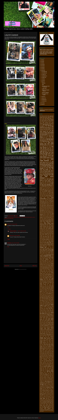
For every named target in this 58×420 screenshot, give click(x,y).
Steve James (44, 368)
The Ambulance (49, 377)
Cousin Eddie (49, 231)
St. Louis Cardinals (45, 365)
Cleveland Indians (50, 228)
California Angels (42, 215)
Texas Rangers (44, 377)
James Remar (51, 279)
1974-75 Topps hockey (49, 121)
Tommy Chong (46, 395)
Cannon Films (42, 216)
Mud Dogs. (41, 327)
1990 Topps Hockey (47, 168)
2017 (42, 102)
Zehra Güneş (42, 411)
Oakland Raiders (42, 333)
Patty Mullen (44, 335)
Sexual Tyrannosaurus (43, 359)
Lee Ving (48, 302)
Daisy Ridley (50, 232)
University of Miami (45, 400)
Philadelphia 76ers (42, 337)
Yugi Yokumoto (51, 409)
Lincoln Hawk (46, 303)
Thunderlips (51, 391)
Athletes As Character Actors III (45, 90)
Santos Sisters (49, 354)
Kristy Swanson (50, 299)
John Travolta (45, 290)
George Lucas (47, 266)
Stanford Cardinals (50, 365)
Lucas (45, 307)
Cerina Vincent (47, 220)
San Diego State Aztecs (43, 354)
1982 (41, 136)
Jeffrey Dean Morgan (46, 283)
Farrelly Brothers (48, 254)
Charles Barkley (51, 220)
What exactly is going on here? (46, 49)
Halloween (48, 269)
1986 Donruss (44, 151)
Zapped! (52, 410)
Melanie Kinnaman (50, 315)
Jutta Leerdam (42, 295)
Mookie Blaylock (48, 323)
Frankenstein (47, 259)
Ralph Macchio (45, 343)
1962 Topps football (49, 115)
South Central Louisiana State (44, 363)
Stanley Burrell (42, 366)
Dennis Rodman (42, 240)
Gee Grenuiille (46, 265)
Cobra (44, 230)
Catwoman (41, 220)
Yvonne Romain (42, 410)
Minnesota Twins (51, 321)
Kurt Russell (42, 300)
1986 (8, 217)
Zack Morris (49, 410)
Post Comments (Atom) (22, 269)
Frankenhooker (42, 259)
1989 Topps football (46, 164)
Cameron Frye (51, 215)
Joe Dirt (52, 287)
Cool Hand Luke (51, 230)
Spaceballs (49, 363)
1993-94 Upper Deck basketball (47, 185)
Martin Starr (41, 314)
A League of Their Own (50, 186)
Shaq (49, 359)
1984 (44, 140)
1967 (51, 117)
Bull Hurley (44, 214)
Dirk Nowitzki (51, 243)
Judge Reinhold (51, 292)
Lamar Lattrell (49, 300)
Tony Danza (50, 395)
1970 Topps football (48, 118)
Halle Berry (45, 269)
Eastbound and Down (46, 250)
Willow (50, 407)
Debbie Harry (48, 238)
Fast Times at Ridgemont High (46, 255)
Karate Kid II (46, 295)
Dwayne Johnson (48, 249)
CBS (43, 220)
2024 (42, 61)
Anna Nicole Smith (42, 195)
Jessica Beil (48, 286)
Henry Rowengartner (48, 274)
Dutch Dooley (42, 249)
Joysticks (47, 292)
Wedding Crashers (42, 405)
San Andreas (51, 353)
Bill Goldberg (41, 206)
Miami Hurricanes (46, 316)
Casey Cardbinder (44, 218)
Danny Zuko (49, 234)
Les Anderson (51, 302)
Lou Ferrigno (44, 306)
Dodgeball (48, 244)
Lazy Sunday (44, 302)
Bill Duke (52, 205)
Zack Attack (46, 410)
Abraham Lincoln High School (44, 188)
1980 (50, 130)
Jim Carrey (51, 286)
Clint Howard (46, 229)
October (43, 74)
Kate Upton (48, 296)
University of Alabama (47, 399)
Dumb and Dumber (46, 248)
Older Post (34, 265)
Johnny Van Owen (49, 290)
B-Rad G (43, 200)
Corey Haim (46, 231)
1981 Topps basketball (50, 134)
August (43, 77)
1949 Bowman (42, 115)
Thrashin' (41, 391)
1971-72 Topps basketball (49, 119)
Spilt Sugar (9, 242)
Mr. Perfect (43, 326)
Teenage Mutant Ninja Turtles (49, 375)
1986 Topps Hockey (46, 153)
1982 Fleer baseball (45, 136)
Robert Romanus (47, 348)
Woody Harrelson (47, 408)
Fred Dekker (44, 260)
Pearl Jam (51, 335)
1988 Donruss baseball (44, 159)
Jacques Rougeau (46, 279)
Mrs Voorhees (47, 326)
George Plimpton (51, 266)
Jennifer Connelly (26, 217)
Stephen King (49, 367)
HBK (47, 272)
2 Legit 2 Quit (44, 88)
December (44, 71)
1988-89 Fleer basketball (49, 162)
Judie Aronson (42, 293)
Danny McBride (44, 234)
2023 (42, 62)
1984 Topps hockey (43, 144)
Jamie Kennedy (42, 280)
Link (49, 303)
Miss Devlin (41, 322)
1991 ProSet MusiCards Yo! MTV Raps (46, 175)
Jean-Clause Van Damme (47, 282)
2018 (42, 70)
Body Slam (46, 209)
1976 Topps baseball (50, 123)
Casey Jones (48, 218)
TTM (52, 397)
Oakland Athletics (50, 332)
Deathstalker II (44, 238)
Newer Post (7, 265)
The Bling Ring (50, 378)
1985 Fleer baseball (48, 146)
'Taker (43, 84)
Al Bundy (46, 190)
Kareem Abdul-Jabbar (43, 296)
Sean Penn (44, 357)
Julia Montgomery (49, 293)
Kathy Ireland (51, 296)
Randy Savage (51, 344)
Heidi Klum (43, 274)
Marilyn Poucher (47, 311)
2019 (42, 68)
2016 (42, 104)
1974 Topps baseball (50, 120)
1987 (46, 154)
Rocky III (46, 350)
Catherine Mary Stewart (44, 219)
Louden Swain (49, 306)
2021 (42, 65)
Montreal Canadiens (43, 323)
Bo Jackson (44, 208)
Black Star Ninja (42, 207)
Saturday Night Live (46, 355)
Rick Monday (44, 347)
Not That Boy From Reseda (45, 94)
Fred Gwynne (49, 260)
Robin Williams (42, 349)
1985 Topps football (46, 148)
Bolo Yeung (49, 209)
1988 (48, 157)
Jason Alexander (44, 281)
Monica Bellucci (45, 322)
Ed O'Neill (51, 250)
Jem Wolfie (51, 283)
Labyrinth (30, 217)
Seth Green (51, 358)
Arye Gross (47, 198)
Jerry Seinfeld (49, 285)
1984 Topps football (48, 143)
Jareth (22, 217)
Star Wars (49, 366)
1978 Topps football (46, 127)
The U (44, 386)
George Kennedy (42, 266)
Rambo (49, 343)
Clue (48, 229)
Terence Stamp (49, 376)
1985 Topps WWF (50, 150)
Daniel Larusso (49, 233)
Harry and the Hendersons (49, 271)
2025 (42, 59)
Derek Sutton (42, 241)
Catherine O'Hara (50, 219)
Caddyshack (51, 214)
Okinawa (47, 333)
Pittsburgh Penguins (50, 338)
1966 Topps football (46, 117)
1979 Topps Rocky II (45, 130)
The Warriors (43, 387)
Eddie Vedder (42, 251)
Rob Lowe (51, 347)
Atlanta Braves (42, 199)
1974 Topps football (42, 121)
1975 (52, 121)
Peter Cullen (42, 336)
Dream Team (49, 247)
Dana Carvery (44, 233)
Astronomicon (51, 198)
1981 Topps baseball (43, 134)
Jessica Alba (44, 286)
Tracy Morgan (50, 397)
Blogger (39, 417)
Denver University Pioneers (49, 240)
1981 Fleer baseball (50, 133)
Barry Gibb (48, 201)
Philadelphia (51, 336)
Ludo (33, 217)
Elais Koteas (46, 251)
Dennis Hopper (51, 239)
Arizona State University (45, 197)
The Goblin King (10, 218)
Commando (47, 230)
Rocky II (43, 350)
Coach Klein (41, 230)
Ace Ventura (51, 188)
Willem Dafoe (42, 407)
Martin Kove (47, 313)
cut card (47, 232)
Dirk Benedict (47, 243)
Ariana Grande (44, 196)
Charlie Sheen (48, 221)
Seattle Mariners (48, 357)
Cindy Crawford (48, 227)
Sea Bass (45, 356)
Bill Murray (48, 206)
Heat (49, 272)
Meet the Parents (45, 315)
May (43, 81)
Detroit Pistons (51, 241)
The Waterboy (48, 387)
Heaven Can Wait (50, 273)
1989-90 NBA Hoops (50, 166)
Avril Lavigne (50, 199)
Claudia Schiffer (45, 228)
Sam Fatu (48, 353)
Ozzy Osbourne (44, 334)
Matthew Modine (49, 314)
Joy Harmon (44, 292)
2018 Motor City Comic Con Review (46, 86)
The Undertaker (48, 386)
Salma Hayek (44, 353)
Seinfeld (44, 358)
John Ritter (41, 290)
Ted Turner (50, 374)
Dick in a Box (43, 243)
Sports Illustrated (48, 364)
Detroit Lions (46, 241)
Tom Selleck (42, 394)
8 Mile (42, 186)
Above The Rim (50, 187)
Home (21, 265)
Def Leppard (41, 239)
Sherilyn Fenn (51, 360)
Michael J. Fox (48, 317)
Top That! (52, 396)
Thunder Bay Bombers (46, 391)
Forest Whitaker (45, 258)
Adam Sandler (42, 189)
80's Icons (44, 186)
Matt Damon (45, 314)
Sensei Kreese (48, 358)
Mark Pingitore (42, 312)
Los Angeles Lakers (46, 305)
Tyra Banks (51, 398)
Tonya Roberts (48, 396)
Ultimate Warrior (42, 399)
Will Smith (51, 406)
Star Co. (45, 366)
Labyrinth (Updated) (45, 92)
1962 (45, 115)
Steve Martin (49, 368)
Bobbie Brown (51, 208)
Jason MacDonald (49, 281)
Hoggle (19, 217)
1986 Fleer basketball (50, 151)
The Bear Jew (46, 378)
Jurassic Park (44, 294)
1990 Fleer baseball (45, 167)
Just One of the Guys (50, 294)
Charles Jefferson (42, 221)
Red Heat (46, 345)
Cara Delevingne (46, 216)
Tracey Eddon (42, 397)
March (43, 98)
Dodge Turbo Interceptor (43, 244)
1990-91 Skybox (48, 171)
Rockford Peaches (48, 349)
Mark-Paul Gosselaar (47, 312)
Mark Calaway (51, 311)
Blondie (52, 207)
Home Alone (51, 275)
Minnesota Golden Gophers (44, 321)
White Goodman (47, 405)
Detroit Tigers (49, 242)
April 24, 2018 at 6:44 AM (13, 224)
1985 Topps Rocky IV (44, 150)
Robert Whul (51, 348)
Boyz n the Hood (51, 210)
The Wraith (44, 388)
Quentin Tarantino (43, 342)
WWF (48, 409)
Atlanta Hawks (46, 199)
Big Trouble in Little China (46, 205)
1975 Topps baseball (44, 122)
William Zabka (46, 407)
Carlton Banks (45, 217)
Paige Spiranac (49, 334)
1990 (41, 167)
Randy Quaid (46, 344)
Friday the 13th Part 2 (43, 262)
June (43, 80)
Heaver (41, 274)
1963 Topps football (47, 116)
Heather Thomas (45, 273)
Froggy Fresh (42, 263)
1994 (52, 185)
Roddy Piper (50, 350)
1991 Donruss (50, 172)
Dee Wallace (51, 238)
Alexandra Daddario (47, 191)
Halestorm (41, 269)
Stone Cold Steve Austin (46, 369)
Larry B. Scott (45, 301)
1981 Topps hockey (43, 135)
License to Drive (42, 303)
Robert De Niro (42, 348)
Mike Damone (46, 320)
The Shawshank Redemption (44, 385)
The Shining (50, 385)
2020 (42, 67)
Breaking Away (50, 211)
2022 (42, 64)
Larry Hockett (50, 301)
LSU (43, 307)
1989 (41, 163)
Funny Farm (48, 263)
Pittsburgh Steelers (48, 339)
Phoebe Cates (43, 338)
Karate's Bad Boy (50, 295)
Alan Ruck (52, 190)
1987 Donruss (11, 217)
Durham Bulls (51, 248)
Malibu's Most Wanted (50, 310)
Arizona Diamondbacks (50, 196)
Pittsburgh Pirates (42, 339)
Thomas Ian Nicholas (45, 390)
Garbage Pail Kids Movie (46, 264)
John (8, 224)
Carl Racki (50, 216)
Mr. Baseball (50, 325)
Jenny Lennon (49, 284)
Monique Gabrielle (50, 322)
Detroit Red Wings (43, 242)
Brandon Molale (45, 211)
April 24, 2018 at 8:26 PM (16, 235)
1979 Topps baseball (46, 129)
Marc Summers (42, 311)
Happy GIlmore (44, 271)
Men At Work (42, 316)
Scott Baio (42, 356)
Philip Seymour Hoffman (49, 337)
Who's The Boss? (47, 406)
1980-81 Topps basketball (48, 132)
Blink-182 (50, 207)
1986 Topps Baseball (44, 152)
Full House (45, 263)
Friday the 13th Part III (50, 262)
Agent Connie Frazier (48, 189)
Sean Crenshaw (49, 356)
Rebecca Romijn (42, 345)
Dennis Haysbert (46, 239)
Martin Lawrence (51, 313)
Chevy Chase (47, 223)
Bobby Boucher (42, 209)
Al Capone (48, 190)
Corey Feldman (42, 231)
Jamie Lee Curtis (47, 280)
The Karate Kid (48, 381)
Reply (9, 239)
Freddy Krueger (44, 261)
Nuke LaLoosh (46, 332)
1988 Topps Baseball (46, 159)
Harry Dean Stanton (43, 272)
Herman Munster (44, 275)
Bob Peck (48, 208)
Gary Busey (41, 265)
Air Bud (43, 190)
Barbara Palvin (44, 201)
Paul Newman (48, 335)
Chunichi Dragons (42, 227)
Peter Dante (47, 336)
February (43, 99)
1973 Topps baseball (43, 120)
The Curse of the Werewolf (48, 379)
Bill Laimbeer (45, 206)
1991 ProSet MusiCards (47, 174)
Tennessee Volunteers (43, 376)
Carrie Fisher (49, 217)
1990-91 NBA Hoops (46, 170)
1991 (47, 172)
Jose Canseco (49, 291)
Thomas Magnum (51, 390)
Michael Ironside (42, 317)
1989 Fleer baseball (45, 163)
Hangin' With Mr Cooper (47, 270)
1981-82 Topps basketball (49, 135)
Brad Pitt (41, 211)
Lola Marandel (47, 304)
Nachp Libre (45, 327)
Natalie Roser (49, 327)
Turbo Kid (43, 83)
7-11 (40, 186)
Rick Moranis (48, 347)
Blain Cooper (46, 207)
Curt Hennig (43, 232)
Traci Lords (45, 397)
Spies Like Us (44, 364)
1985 (43, 146)
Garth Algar (51, 264)
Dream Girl (43, 247)
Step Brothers (44, 367)
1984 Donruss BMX (45, 141)
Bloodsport (41, 208)
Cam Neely (47, 215)
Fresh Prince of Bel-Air (50, 261)
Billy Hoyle (51, 206)
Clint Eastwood (42, 229)
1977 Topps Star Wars (47, 125)
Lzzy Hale (50, 308)
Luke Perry (50, 307)
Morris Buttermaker (45, 324)
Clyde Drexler (51, 229)
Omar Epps (50, 333)
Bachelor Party (47, 200)
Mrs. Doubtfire (51, 326)
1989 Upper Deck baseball (46, 165)
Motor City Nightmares (45, 325)
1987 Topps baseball (47, 155)
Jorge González (44, 291)
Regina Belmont (45, 346)
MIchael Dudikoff (51, 316)
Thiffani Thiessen (49, 388)
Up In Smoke (48, 401)
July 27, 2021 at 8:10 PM (15, 242)
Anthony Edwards (48, 195)
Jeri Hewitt (45, 285)
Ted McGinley (46, 374)
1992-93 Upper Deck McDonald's (46, 184)
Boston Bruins (46, 210)
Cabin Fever (48, 214)
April (43, 96)
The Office (42, 384)
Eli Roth (49, 251)
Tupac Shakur (42, 398)
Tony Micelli (44, 396)
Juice (45, 293)
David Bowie (16, 217)
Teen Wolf (43, 375)
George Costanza (50, 265)
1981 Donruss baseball (43, 133)
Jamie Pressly (51, 280)
